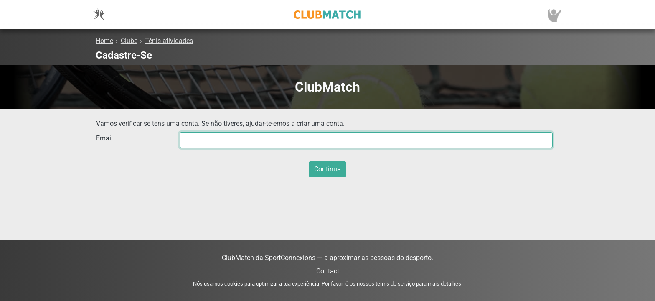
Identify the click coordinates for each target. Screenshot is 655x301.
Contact (327, 271)
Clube (129, 41)
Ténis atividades (169, 41)
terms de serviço (395, 284)
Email (104, 138)
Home (104, 41)
